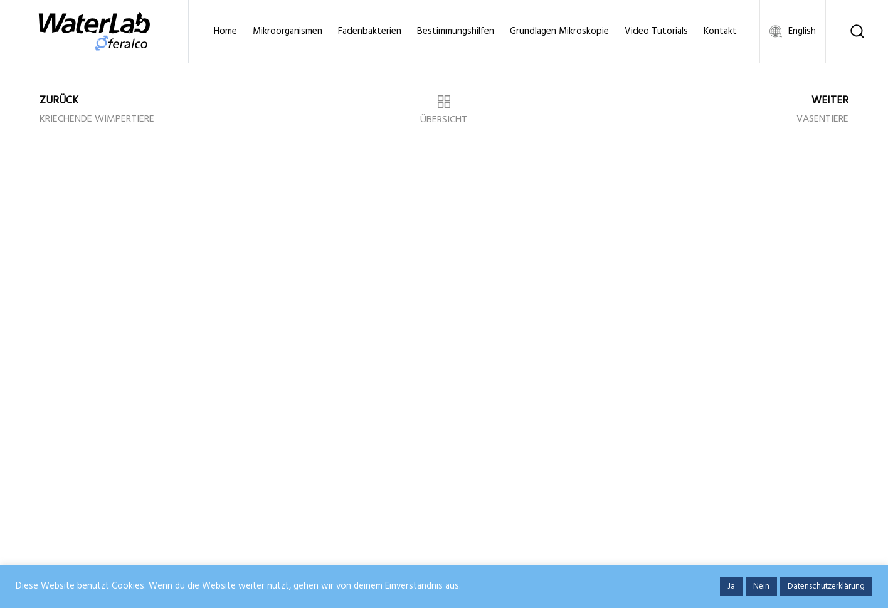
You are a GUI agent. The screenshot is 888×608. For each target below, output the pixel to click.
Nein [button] (761, 586)
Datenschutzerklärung (826, 586)
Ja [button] (731, 586)
